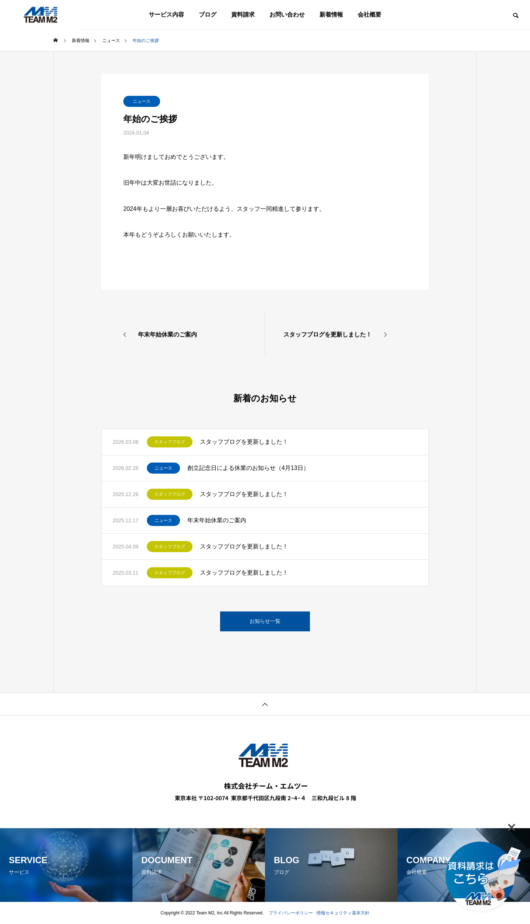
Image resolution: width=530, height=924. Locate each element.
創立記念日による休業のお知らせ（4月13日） (248, 468)
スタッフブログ (169, 441)
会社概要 (369, 14)
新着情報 (331, 14)
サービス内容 (166, 14)
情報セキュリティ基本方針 (343, 913)
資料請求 (243, 14)
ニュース (142, 101)
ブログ (207, 14)
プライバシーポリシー (291, 913)
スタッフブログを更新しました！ (244, 442)
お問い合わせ (287, 14)
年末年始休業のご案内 (216, 520)
